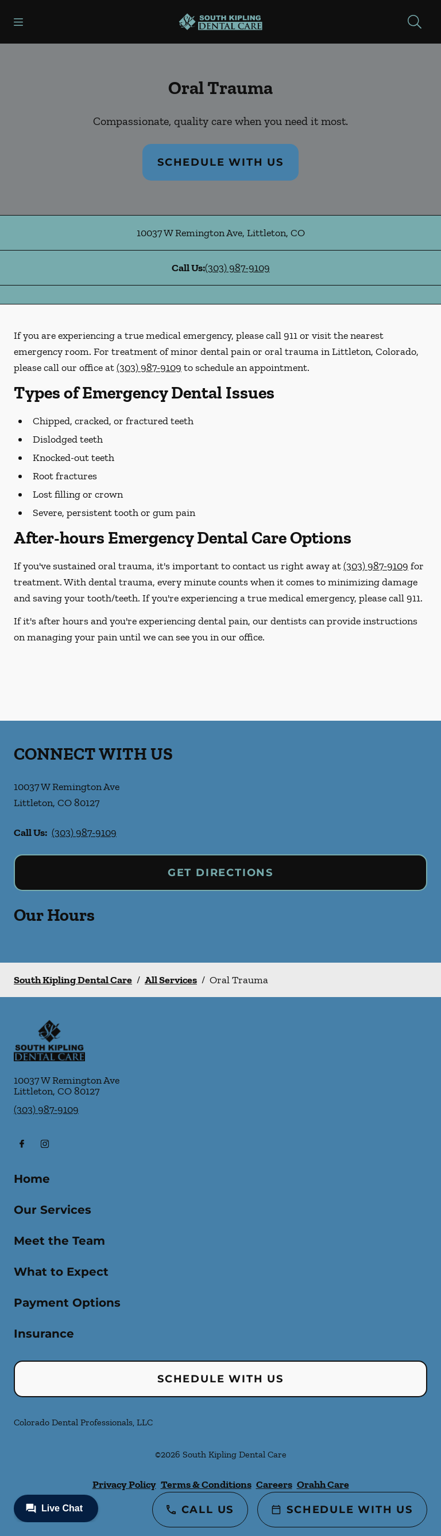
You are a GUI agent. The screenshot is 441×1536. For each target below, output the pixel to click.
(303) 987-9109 (237, 267)
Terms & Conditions (206, 1484)
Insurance (44, 1333)
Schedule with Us (220, 162)
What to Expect (61, 1272)
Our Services (52, 1210)
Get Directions (220, 872)
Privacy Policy (124, 1484)
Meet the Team (59, 1241)
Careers (274, 1484)
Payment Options (67, 1303)
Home (32, 1179)
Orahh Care (323, 1484)
